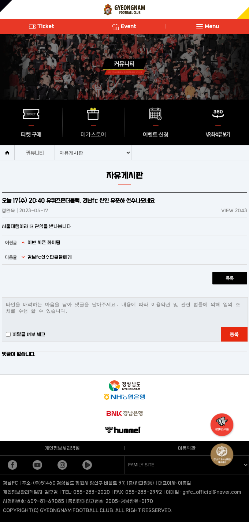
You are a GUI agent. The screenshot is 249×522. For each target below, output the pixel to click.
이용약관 (187, 448)
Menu (207, 26)
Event (124, 26)
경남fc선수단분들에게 (49, 257)
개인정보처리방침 (62, 448)
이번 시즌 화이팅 (43, 242)
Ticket (41, 26)
